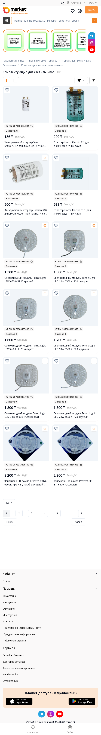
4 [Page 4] (44, 513)
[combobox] (81, 80)
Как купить (9, 602)
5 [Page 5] (57, 513)
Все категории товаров (43, 60)
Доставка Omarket (14, 661)
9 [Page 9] (81, 513)
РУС (93, 2)
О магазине (10, 596)
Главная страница (14, 60)
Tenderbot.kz (10, 674)
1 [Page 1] (6, 513)
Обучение (9, 608)
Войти (91, 9)
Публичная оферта (14, 640)
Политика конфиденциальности (22, 627)
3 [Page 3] (31, 513)
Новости (8, 621)
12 (9, 502)
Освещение (10, 65)
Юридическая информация (19, 634)
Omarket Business (13, 655)
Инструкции (10, 615)
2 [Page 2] (19, 513)
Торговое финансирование (19, 668)
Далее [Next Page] (78, 521)
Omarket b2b (10, 680)
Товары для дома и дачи (76, 60)
